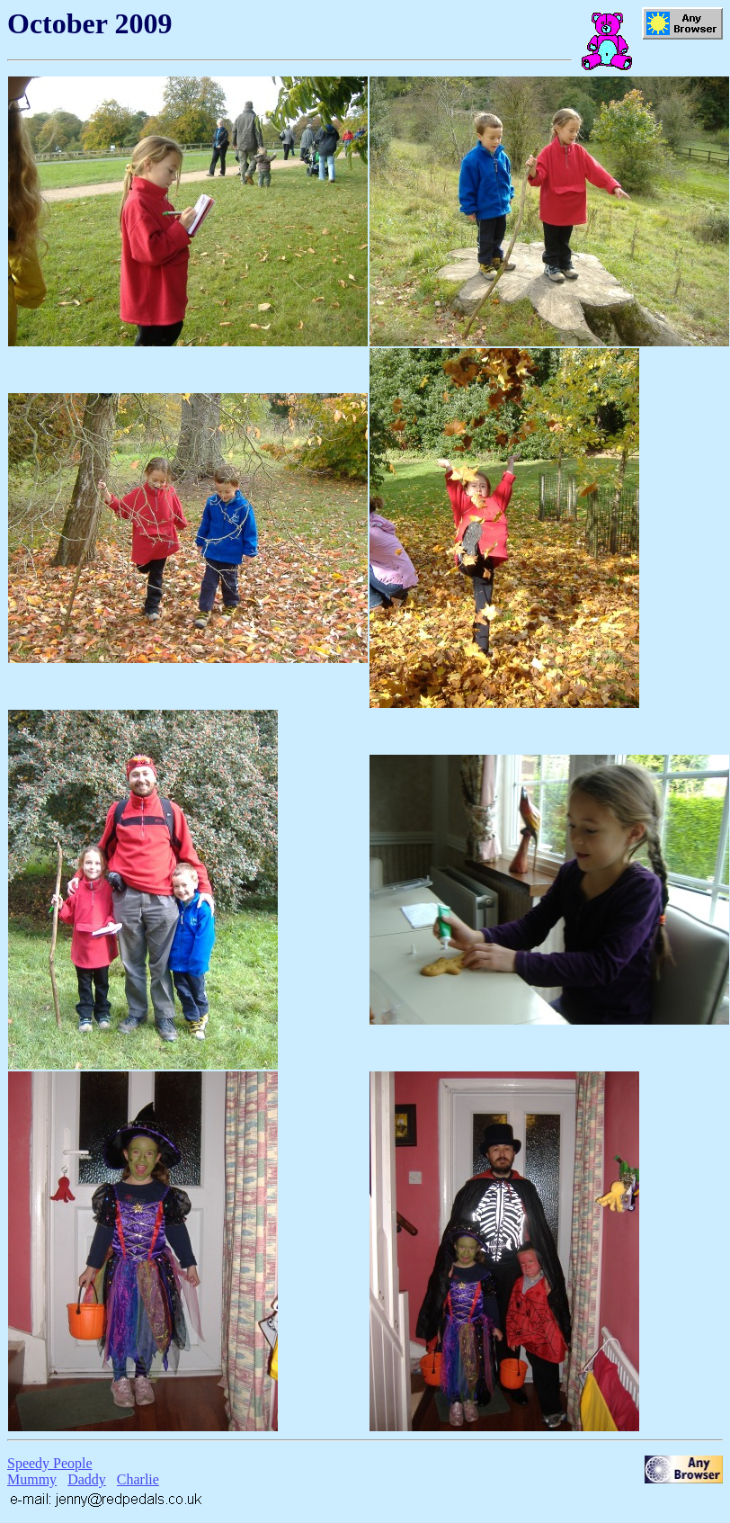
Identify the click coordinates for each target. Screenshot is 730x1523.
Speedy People (50, 1463)
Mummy (32, 1479)
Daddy (86, 1479)
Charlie (138, 1479)
